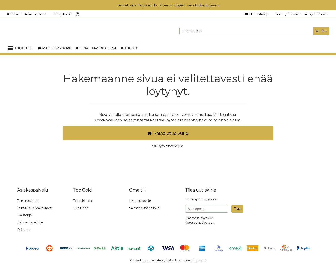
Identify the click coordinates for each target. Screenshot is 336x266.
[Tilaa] (237, 209)
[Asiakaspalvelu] (37, 14)
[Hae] (321, 31)
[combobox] (254, 31)
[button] (199, 223)
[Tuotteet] (20, 48)
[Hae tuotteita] (254, 31)
